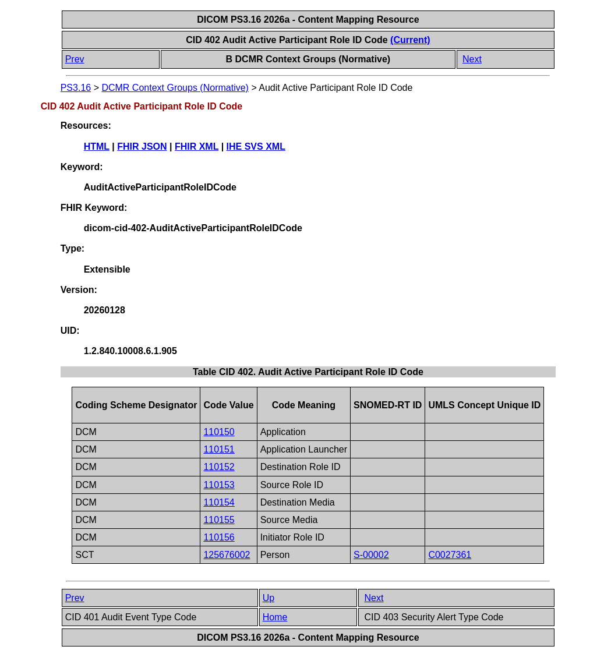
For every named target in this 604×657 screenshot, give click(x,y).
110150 (218, 432)
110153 (218, 485)
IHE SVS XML (256, 146)
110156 (218, 537)
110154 (218, 502)
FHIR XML (196, 146)
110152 (218, 467)
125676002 (226, 555)
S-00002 (371, 555)
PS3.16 (76, 88)
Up (268, 598)
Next (472, 59)
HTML (97, 146)
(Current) (410, 40)
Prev (74, 59)
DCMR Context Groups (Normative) (175, 88)
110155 (218, 520)
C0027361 (449, 555)
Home (275, 617)
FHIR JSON (142, 146)
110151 (218, 449)
